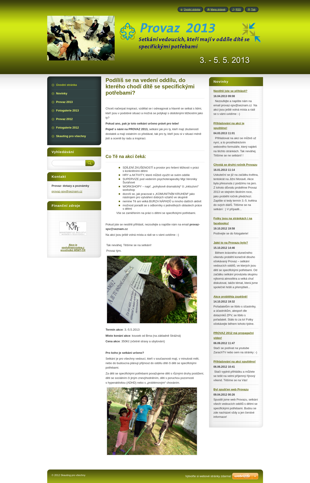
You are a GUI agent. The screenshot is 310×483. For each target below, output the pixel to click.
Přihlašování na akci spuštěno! (235, 361)
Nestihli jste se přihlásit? (231, 91)
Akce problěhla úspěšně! (231, 296)
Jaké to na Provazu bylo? (231, 242)
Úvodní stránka (192, 9)
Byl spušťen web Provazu (231, 389)
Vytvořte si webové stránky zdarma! (208, 476)
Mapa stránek (218, 9)
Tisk (253, 9)
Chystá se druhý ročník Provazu (235, 164)
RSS (238, 9)
